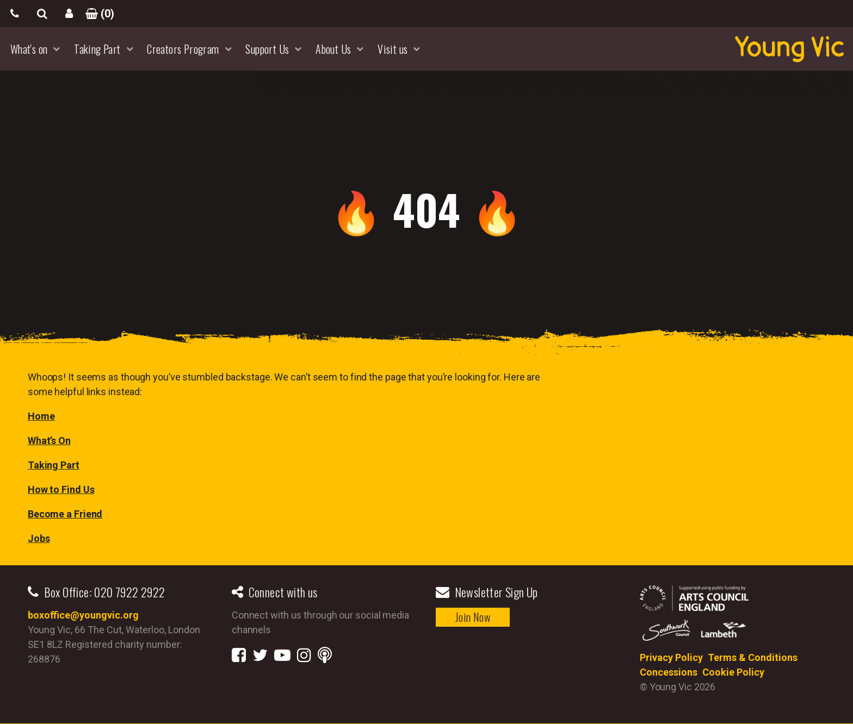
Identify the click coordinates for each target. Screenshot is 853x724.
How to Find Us (61, 489)
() (96, 13)
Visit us (392, 49)
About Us (333, 49)
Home (41, 416)
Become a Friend (65, 514)
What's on (29, 49)
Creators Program (183, 49)
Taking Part (97, 49)
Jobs (39, 538)
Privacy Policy (671, 657)
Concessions (668, 672)
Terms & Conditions (753, 657)
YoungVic (789, 49)
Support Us (267, 49)
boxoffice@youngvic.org (83, 615)
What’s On (49, 440)
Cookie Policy (733, 672)
